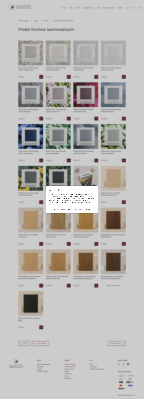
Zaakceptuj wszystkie (82, 209)
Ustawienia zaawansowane (61, 209)
